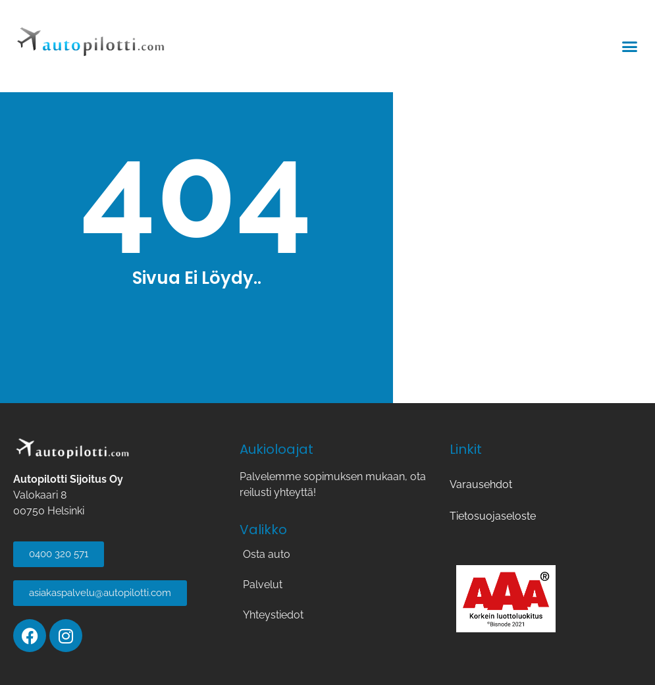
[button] (629, 46)
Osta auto (266, 554)
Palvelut (262, 584)
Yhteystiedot (273, 615)
